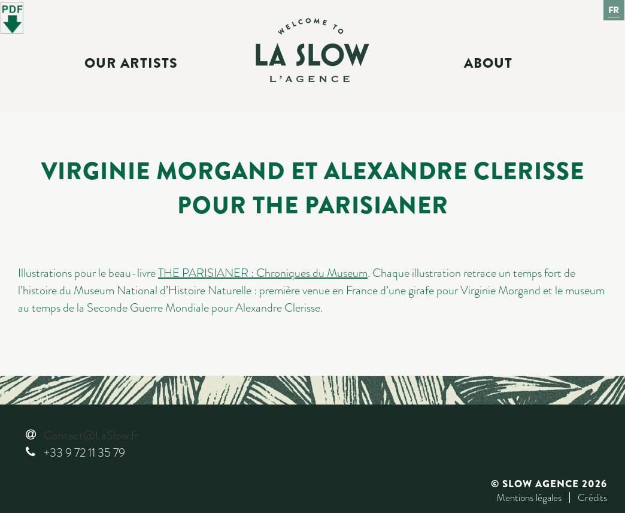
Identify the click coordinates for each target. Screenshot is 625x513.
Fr (614, 10)
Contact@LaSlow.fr (91, 435)
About (488, 63)
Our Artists (131, 63)
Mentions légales (529, 497)
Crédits (592, 497)
